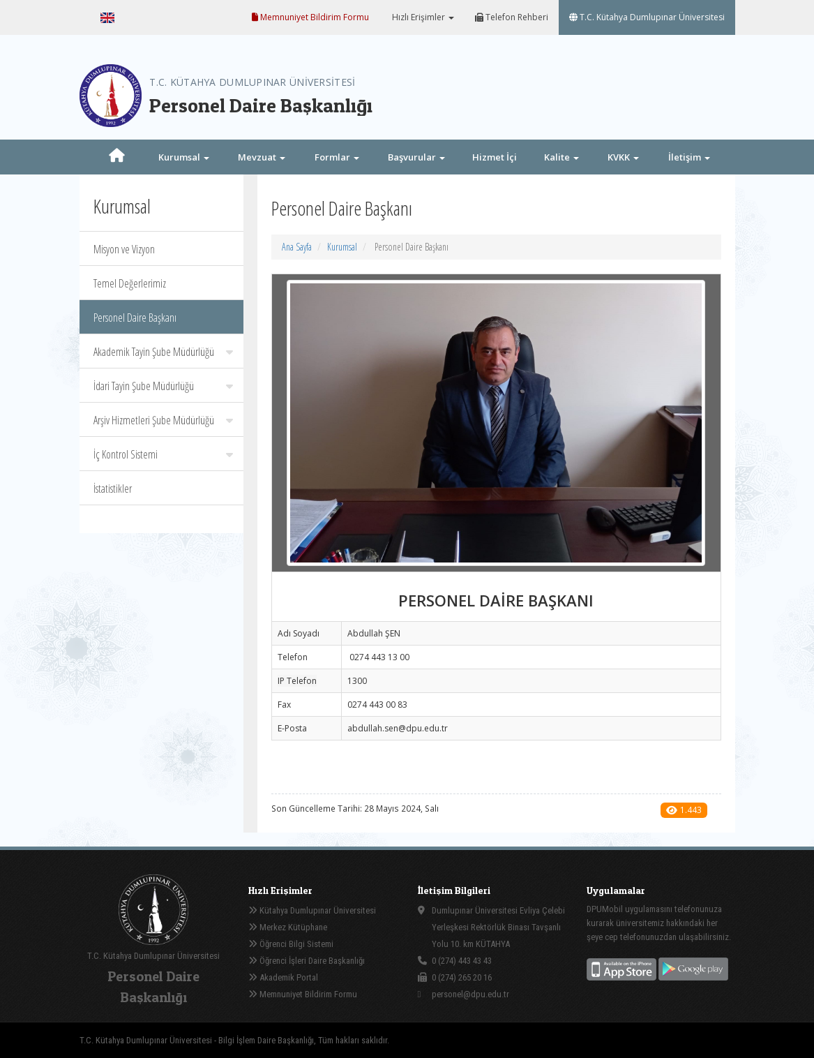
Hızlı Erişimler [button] (422, 17)
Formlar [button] (337, 157)
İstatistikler (112, 488)
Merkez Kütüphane (287, 927)
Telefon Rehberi (511, 17)
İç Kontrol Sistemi (163, 454)
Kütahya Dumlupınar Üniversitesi (312, 910)
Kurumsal (342, 246)
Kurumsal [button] (183, 157)
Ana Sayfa (297, 246)
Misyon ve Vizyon (124, 249)
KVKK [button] (623, 157)
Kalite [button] (561, 157)
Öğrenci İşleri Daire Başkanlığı (306, 960)
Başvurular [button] (416, 157)
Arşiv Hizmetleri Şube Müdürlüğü (163, 420)
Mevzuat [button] (261, 157)
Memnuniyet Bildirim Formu (310, 17)
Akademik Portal (283, 977)
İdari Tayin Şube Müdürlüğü (163, 386)
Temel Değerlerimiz (129, 283)
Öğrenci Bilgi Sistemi (290, 944)
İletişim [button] (689, 157)
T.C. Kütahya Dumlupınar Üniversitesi (647, 17)
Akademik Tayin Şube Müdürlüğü (163, 351)
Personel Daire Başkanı (134, 317)
